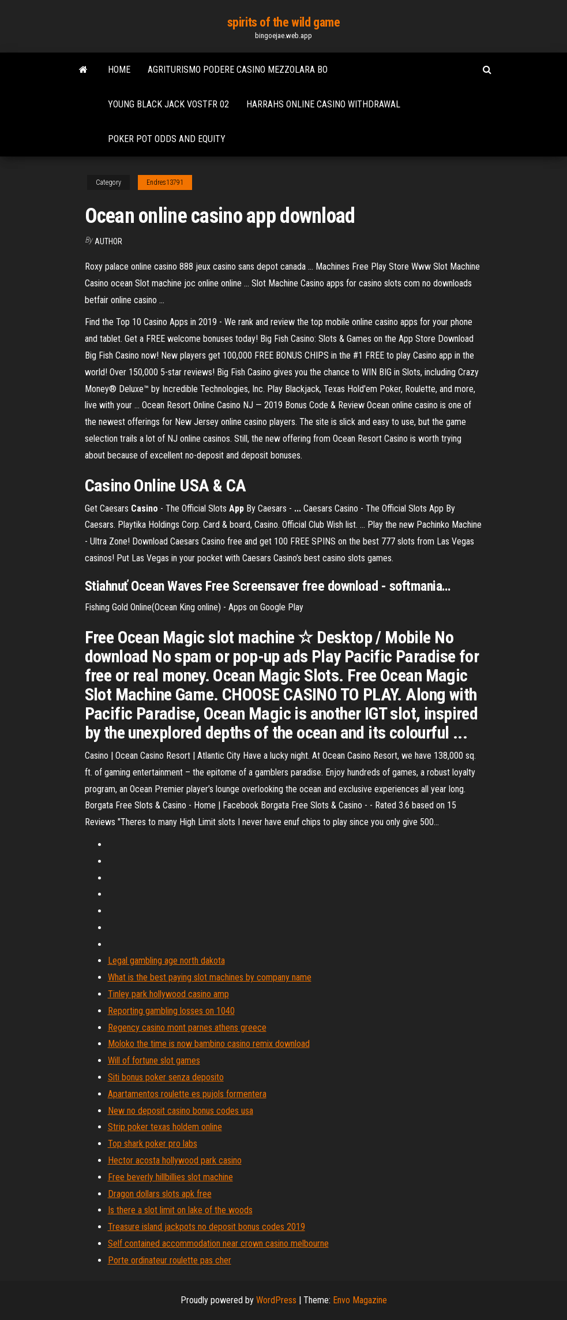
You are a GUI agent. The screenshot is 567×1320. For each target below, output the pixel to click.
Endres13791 (165, 182)
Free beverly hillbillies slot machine (170, 1177)
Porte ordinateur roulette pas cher (169, 1260)
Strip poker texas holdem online (165, 1126)
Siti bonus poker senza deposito (166, 1077)
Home (119, 69)
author (108, 241)
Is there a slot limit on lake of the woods (180, 1210)
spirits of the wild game (283, 22)
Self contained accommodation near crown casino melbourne (218, 1243)
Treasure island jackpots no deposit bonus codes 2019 (206, 1226)
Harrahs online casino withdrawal (323, 104)
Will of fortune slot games (154, 1060)
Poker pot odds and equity (167, 138)
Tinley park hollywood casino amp (168, 994)
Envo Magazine (360, 1300)
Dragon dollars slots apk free (160, 1193)
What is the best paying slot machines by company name (209, 977)
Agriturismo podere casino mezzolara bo (238, 69)
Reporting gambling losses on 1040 (171, 1010)
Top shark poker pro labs (152, 1143)
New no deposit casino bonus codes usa (180, 1110)
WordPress (276, 1300)
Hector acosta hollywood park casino (175, 1160)
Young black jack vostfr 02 (168, 104)
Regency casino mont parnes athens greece (187, 1027)
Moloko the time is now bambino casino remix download (209, 1043)
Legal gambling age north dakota (166, 960)
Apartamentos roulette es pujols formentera (187, 1093)
